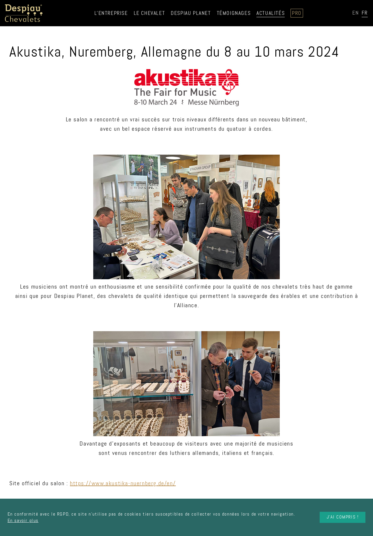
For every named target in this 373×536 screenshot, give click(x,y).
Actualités (270, 13)
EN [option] (355, 13)
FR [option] (365, 13)
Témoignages (234, 13)
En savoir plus (23, 520)
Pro (297, 13)
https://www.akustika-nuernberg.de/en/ (123, 483)
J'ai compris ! (342, 517)
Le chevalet (149, 13)
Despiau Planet (191, 13)
